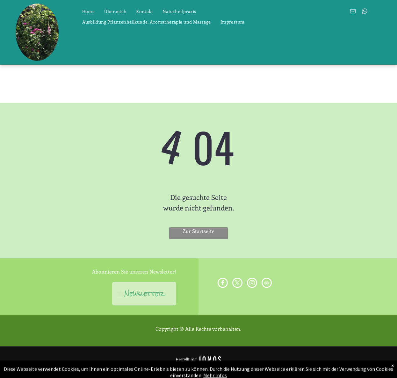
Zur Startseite (198, 231)
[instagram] (252, 283)
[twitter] (237, 283)
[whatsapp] (365, 12)
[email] (353, 12)
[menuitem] (88, 11)
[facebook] (223, 283)
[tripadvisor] (267, 283)
